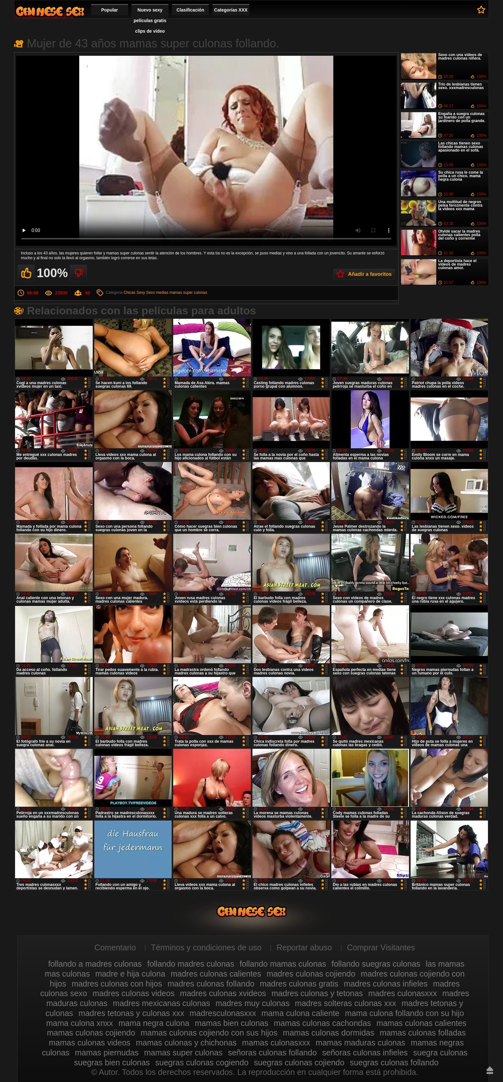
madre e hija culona (130, 973)
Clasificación (190, 9)
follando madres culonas (190, 963)
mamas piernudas (107, 1052)
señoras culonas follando (272, 1052)
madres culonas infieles (386, 983)
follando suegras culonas (375, 963)
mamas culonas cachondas (322, 1023)
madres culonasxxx (402, 993)
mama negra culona (153, 1023)
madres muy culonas (253, 1003)
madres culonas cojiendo (311, 973)
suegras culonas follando (394, 1062)
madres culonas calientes (216, 973)
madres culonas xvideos (223, 993)
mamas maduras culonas (360, 1042)
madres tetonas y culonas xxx (131, 1013)
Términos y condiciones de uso (206, 947)
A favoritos (481, 9)
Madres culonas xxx (50, 11)
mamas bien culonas (231, 1023)
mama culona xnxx (79, 1023)
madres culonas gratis (299, 983)
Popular (109, 9)
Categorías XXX (230, 9)
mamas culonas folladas (423, 1032)
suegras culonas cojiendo (299, 1062)
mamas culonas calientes (421, 1023)
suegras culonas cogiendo (201, 1062)
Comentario (115, 947)
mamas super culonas (188, 292)
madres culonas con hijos (117, 983)
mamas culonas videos (89, 1042)
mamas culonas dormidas (328, 1032)
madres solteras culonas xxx (345, 1003)
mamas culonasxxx (276, 1042)
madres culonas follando (210, 983)
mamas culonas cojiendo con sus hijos (209, 1032)
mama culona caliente (300, 1013)
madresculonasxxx (223, 1013)
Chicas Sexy (134, 292)
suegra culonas (440, 1052)
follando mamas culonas (283, 963)
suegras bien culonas (112, 1062)
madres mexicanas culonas (161, 1003)
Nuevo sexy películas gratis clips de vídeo (150, 20)
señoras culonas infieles (365, 1052)
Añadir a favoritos (370, 274)
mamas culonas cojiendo (91, 1032)
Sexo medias (157, 292)
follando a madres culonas (95, 963)
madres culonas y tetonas (317, 993)
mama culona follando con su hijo (404, 1013)
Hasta (489, 1070)
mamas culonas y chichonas (186, 1042)
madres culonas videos (133, 993)
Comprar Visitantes (381, 947)
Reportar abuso (304, 947)
